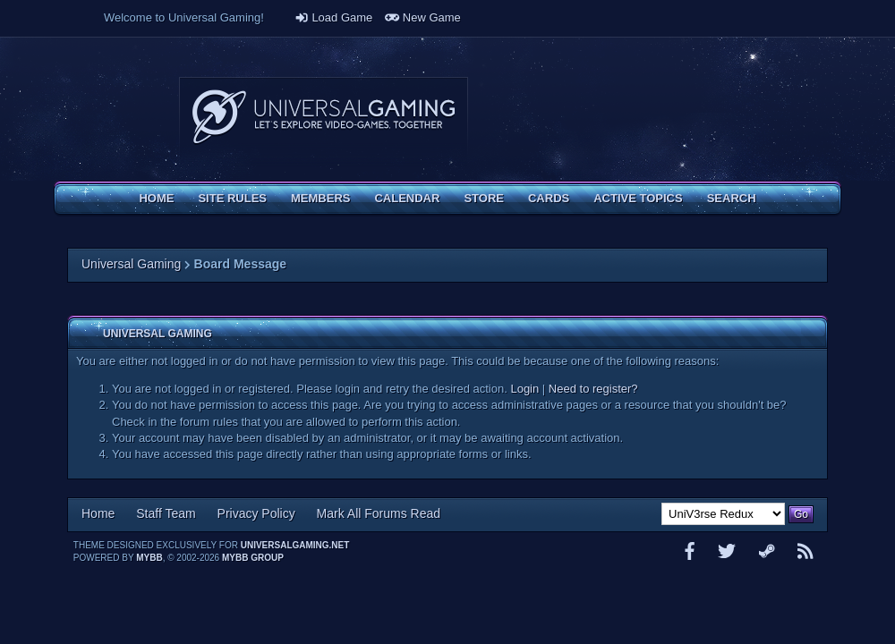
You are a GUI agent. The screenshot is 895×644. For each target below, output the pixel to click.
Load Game (333, 17)
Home (156, 198)
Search (731, 198)
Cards (548, 198)
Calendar (406, 198)
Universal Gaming (131, 264)
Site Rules (232, 198)
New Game (423, 17)
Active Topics (637, 198)
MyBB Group (253, 558)
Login (524, 388)
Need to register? (593, 388)
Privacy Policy (256, 513)
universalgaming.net (295, 545)
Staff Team (165, 513)
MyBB (149, 558)
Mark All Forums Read (378, 513)
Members (320, 198)
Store (484, 198)
